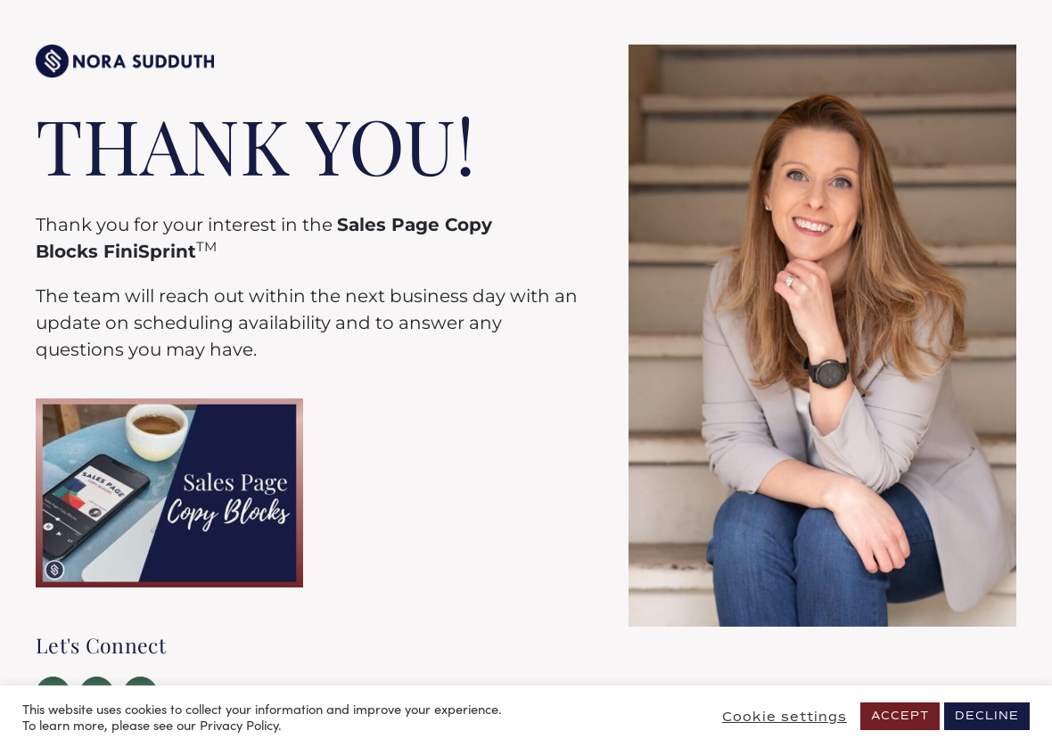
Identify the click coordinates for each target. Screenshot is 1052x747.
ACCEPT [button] (900, 716)
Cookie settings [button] (784, 717)
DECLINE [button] (987, 716)
